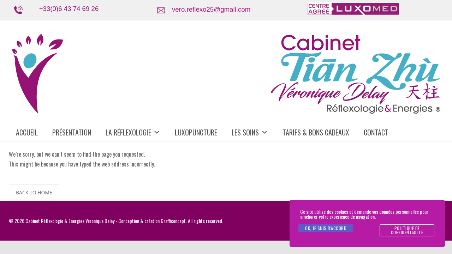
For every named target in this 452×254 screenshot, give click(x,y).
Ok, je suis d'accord (325, 228)
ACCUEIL (27, 132)
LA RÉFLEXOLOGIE (133, 132)
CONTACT (376, 132)
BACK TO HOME (34, 192)
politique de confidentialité (407, 230)
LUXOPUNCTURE (196, 132)
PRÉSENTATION (71, 132)
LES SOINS (250, 132)
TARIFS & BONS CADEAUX (315, 132)
